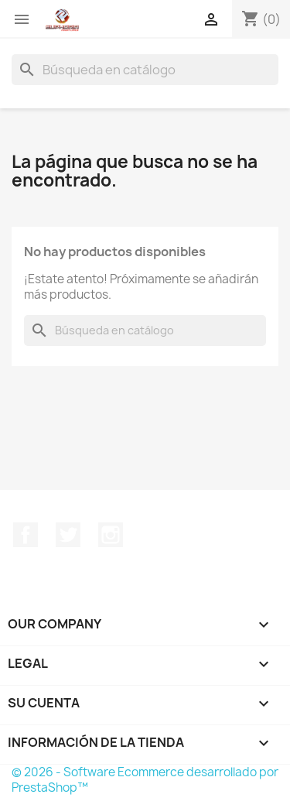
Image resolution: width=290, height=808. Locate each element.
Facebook (25, 534)
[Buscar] (145, 69)
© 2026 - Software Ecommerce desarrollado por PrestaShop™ (145, 780)
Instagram (110, 534)
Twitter (68, 534)
